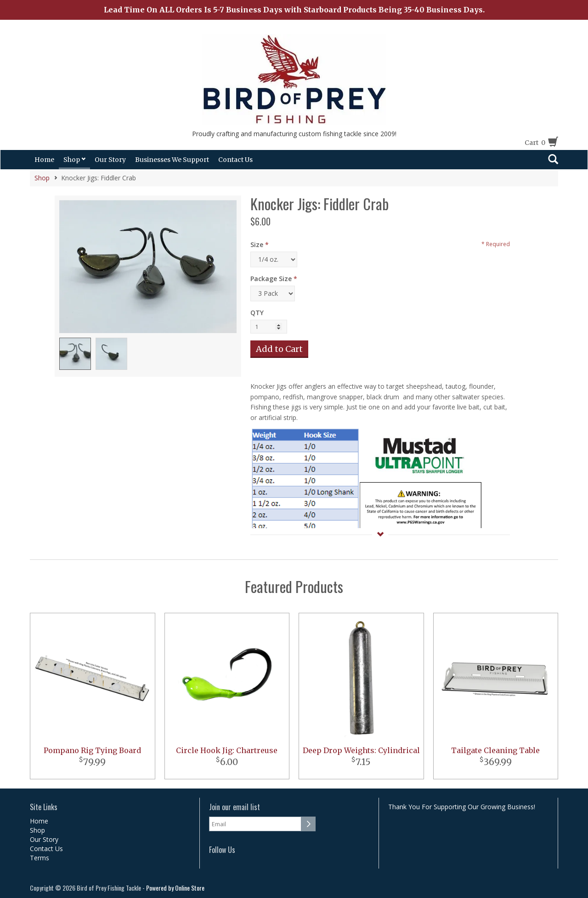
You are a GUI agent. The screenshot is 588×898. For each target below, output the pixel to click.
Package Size (271, 278)
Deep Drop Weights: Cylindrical (361, 750)
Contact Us (235, 159)
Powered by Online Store (175, 887)
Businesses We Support (172, 159)
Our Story (110, 159)
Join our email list (234, 807)
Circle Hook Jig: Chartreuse (226, 750)
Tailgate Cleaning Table (495, 750)
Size (256, 244)
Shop (74, 159)
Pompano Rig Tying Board (92, 750)
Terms (39, 857)
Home (44, 159)
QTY (257, 312)
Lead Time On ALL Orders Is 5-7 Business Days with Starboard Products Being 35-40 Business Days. (294, 9)
